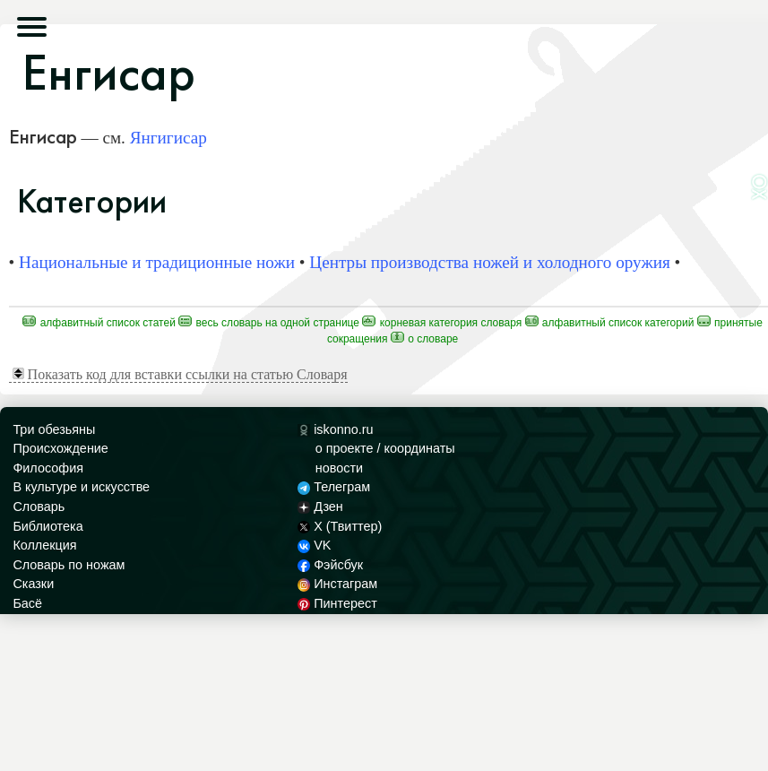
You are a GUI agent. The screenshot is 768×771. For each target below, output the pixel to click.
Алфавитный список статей (99, 322)
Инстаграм (337, 583)
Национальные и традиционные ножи (157, 262)
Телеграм (334, 487)
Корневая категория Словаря (442, 322)
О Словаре (424, 339)
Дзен (320, 506)
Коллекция (44, 545)
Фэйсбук (330, 565)
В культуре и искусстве (81, 487)
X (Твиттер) (340, 526)
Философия (48, 468)
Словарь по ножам (69, 565)
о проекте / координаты (385, 448)
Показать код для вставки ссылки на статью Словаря (180, 374)
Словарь (39, 506)
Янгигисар (168, 137)
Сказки (33, 583)
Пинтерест (337, 603)
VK (315, 545)
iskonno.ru (336, 429)
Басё (27, 603)
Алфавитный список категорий (610, 322)
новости (339, 468)
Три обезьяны (54, 429)
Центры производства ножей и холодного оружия (489, 262)
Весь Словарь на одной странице (268, 322)
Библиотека (47, 526)
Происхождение (60, 448)
